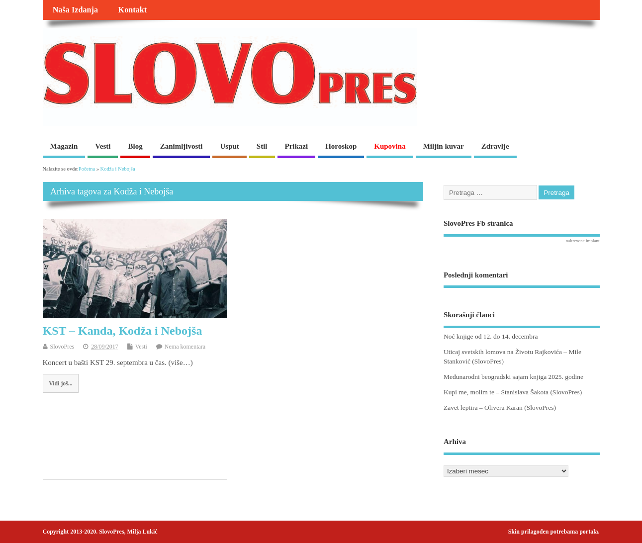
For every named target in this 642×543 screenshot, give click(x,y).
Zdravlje (495, 146)
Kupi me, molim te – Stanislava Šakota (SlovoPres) (513, 392)
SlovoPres (62, 346)
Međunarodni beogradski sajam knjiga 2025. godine (513, 376)
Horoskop (341, 146)
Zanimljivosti (181, 146)
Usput (229, 146)
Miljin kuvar (443, 146)
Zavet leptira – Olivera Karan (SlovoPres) (500, 407)
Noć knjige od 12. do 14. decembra (491, 336)
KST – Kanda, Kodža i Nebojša (122, 330)
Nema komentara (185, 346)
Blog (135, 146)
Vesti (102, 146)
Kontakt (132, 9)
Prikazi (296, 146)
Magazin (64, 146)
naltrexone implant (583, 240)
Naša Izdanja (75, 9)
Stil (262, 146)
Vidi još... (60, 383)
